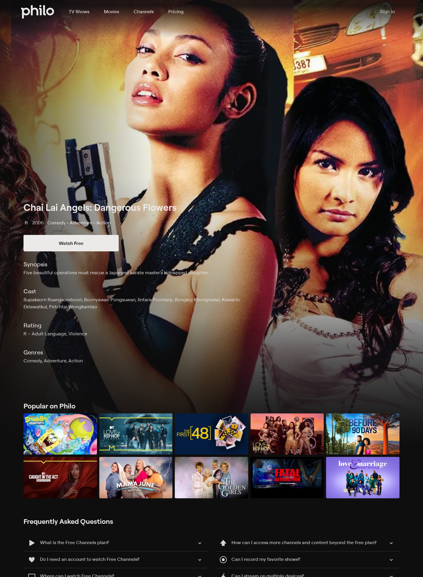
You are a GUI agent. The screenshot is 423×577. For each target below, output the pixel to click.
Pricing (176, 11)
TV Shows (79, 11)
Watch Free (71, 243)
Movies (111, 11)
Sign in (387, 12)
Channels (144, 11)
